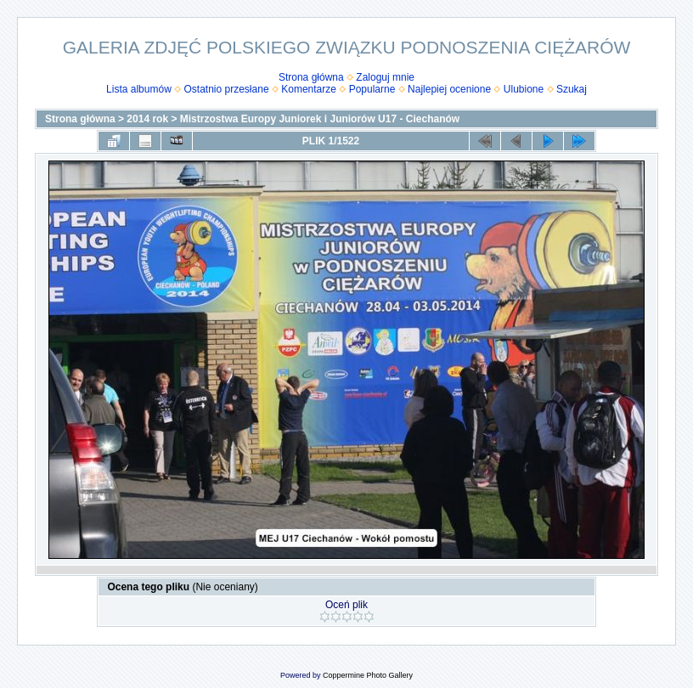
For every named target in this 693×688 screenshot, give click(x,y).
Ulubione (524, 89)
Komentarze (308, 89)
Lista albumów (139, 89)
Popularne (372, 89)
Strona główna (311, 77)
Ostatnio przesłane (226, 89)
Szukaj (571, 89)
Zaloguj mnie (385, 77)
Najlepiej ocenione (449, 89)
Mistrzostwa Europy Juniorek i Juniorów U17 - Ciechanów (319, 119)
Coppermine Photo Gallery (368, 675)
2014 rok (147, 119)
